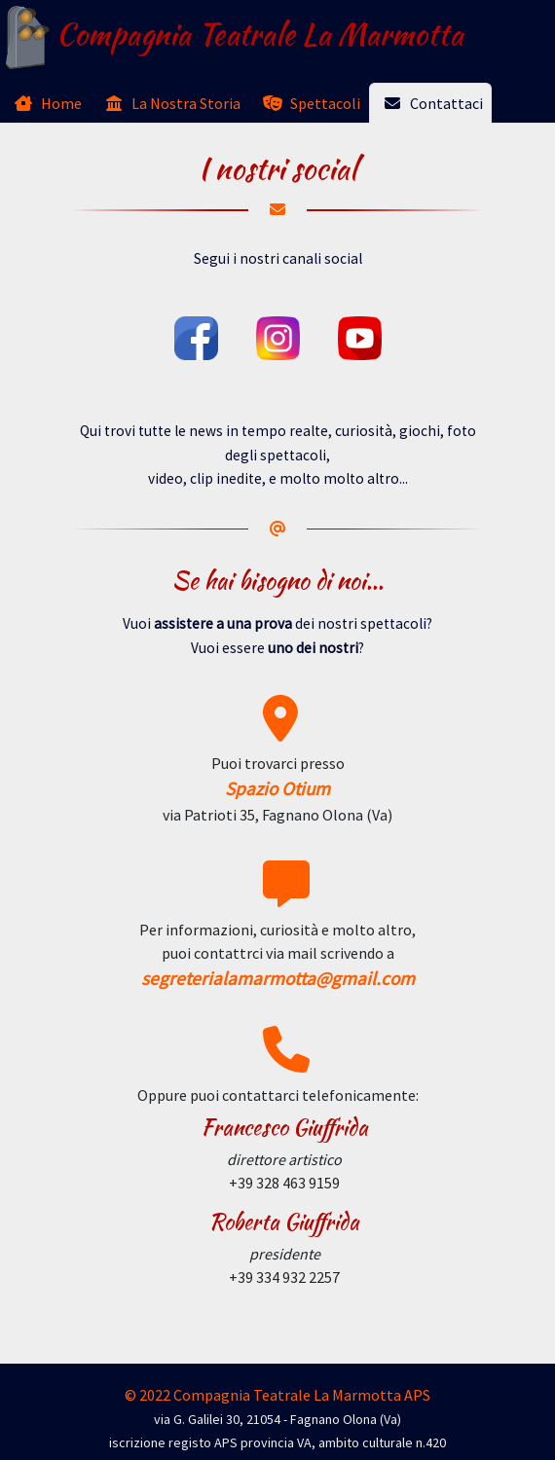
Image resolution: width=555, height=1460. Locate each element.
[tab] (45, 103)
